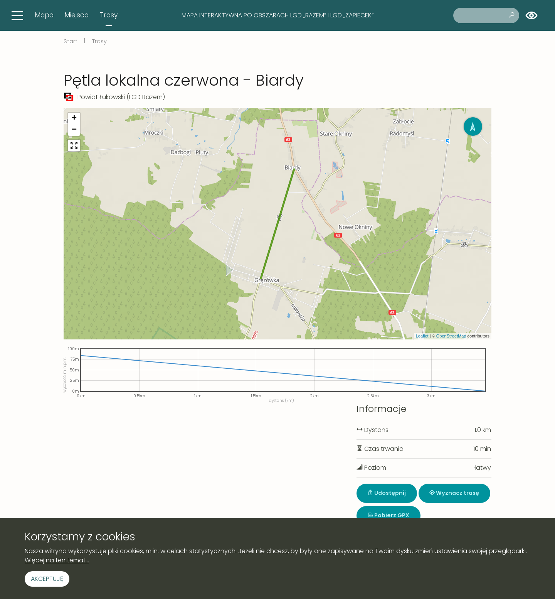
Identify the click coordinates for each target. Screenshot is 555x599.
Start (70, 41)
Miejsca (76, 15)
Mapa (44, 15)
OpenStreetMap (451, 336)
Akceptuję (47, 578)
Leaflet (422, 336)
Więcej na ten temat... (57, 560)
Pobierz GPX (388, 515)
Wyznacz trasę (454, 493)
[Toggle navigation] (17, 15)
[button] (74, 118)
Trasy (109, 15)
